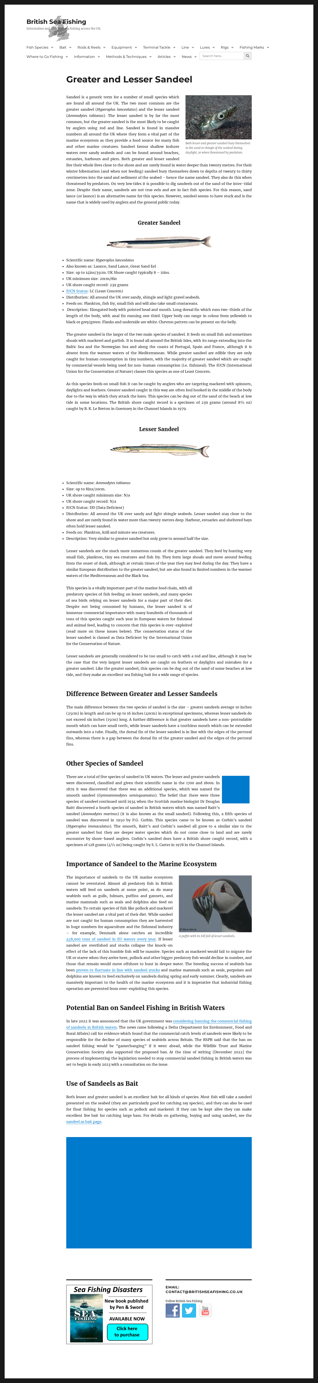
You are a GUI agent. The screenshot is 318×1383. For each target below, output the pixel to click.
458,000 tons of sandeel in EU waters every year (111, 939)
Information (84, 57)
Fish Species (37, 47)
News (187, 57)
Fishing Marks (252, 47)
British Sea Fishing (56, 21)
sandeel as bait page (83, 1121)
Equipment (122, 47)
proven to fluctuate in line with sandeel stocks (118, 970)
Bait (62, 47)
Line (185, 47)
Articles (164, 57)
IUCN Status (76, 291)
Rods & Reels (89, 47)
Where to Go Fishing (44, 57)
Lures (205, 47)
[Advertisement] (236, 790)
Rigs (225, 47)
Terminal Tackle (156, 47)
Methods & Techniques (126, 57)
